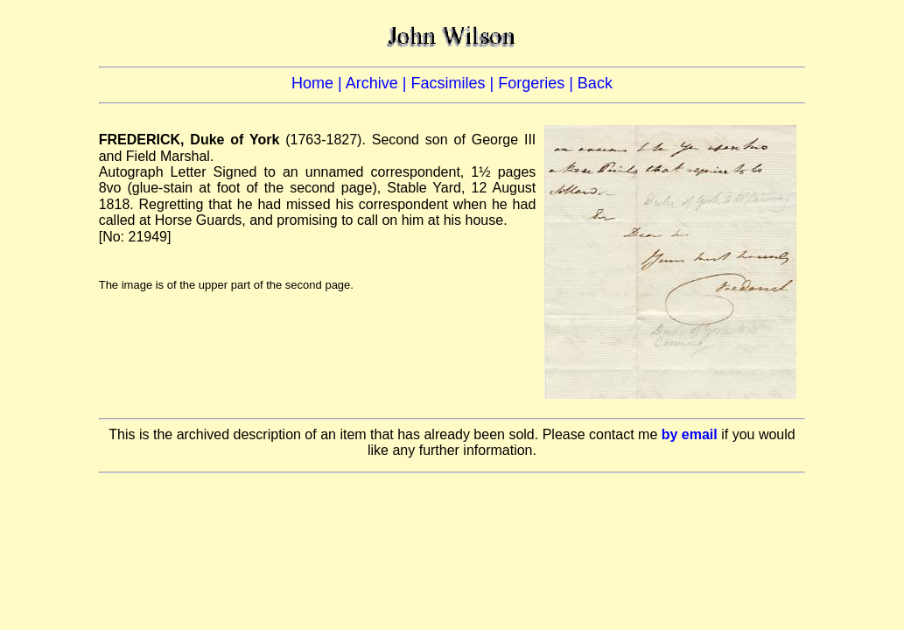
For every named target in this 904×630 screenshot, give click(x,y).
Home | (318, 83)
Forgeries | (538, 83)
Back (595, 83)
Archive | (378, 83)
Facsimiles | (454, 83)
